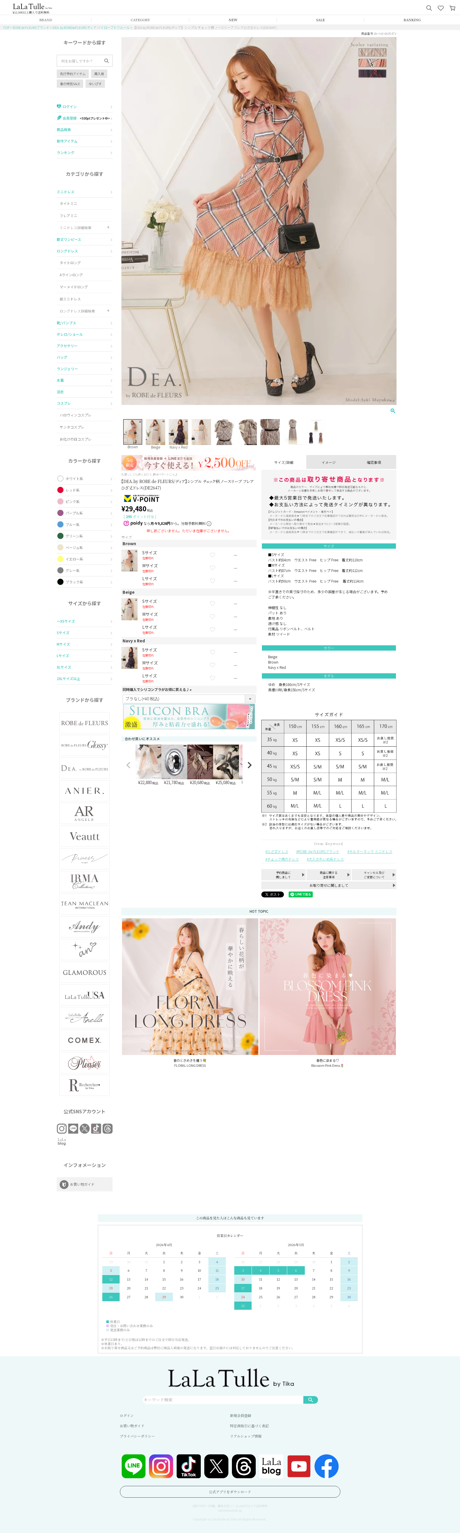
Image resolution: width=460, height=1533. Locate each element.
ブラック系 (74, 581)
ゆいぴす (95, 83)
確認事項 (374, 462)
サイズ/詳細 (283, 462)
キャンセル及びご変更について (374, 874)
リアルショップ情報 (246, 1435)
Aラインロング (71, 274)
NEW (233, 19)
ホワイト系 (74, 478)
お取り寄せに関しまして (329, 885)
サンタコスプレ (72, 426)
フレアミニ (68, 215)
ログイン (127, 1415)
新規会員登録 (240, 1415)
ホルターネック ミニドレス (370, 851)
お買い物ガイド (132, 1425)
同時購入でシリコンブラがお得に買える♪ (158, 689)
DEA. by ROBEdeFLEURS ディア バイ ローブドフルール (91, 27)
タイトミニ (68, 203)
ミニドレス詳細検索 (75, 227)
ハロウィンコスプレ (75, 414)
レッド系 (73, 489)
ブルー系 (73, 524)
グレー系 (73, 570)
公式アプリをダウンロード (230, 1491)
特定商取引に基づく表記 (249, 1425)
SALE (320, 19)
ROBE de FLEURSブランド (31, 27)
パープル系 (74, 512)
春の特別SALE (70, 83)
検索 (310, 1399)
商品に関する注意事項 (328, 874)
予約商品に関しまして (283, 874)
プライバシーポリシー (137, 1435)
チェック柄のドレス (283, 858)
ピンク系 (73, 501)
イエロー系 (74, 558)
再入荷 (99, 73)
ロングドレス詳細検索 (77, 310)
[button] (128, 765)
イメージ (329, 462)
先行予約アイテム (73, 73)
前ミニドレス (70, 298)
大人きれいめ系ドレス (326, 858)
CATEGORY (140, 19)
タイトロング (70, 262)
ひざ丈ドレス (277, 851)
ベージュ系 (74, 547)
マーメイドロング (74, 286)
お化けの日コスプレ (75, 438)
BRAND (45, 19)
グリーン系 (74, 535)
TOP (6, 27)
